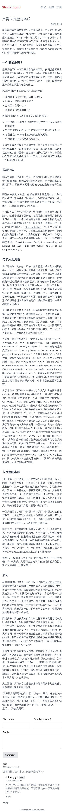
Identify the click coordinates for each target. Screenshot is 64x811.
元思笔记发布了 (53, 582)
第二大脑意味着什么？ (40, 597)
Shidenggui (11, 7)
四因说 (39, 69)
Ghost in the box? (33, 227)
